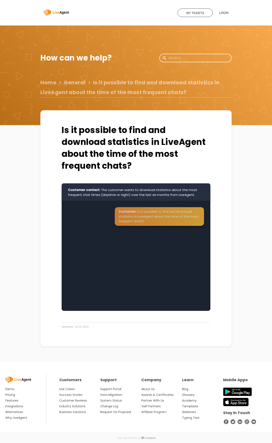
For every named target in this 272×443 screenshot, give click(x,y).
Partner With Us (152, 400)
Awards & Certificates (157, 395)
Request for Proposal (115, 412)
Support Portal (110, 389)
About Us (147, 389)
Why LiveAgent (16, 418)
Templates (190, 406)
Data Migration (111, 395)
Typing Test (191, 418)
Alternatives (14, 412)
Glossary (188, 395)
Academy (189, 400)
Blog (185, 389)
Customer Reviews (73, 400)
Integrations (14, 406)
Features (11, 400)
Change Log (109, 406)
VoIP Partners (151, 406)
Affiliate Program (153, 412)
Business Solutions (72, 412)
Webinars (189, 412)
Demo (9, 389)
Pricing (10, 395)
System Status (111, 400)
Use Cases (67, 389)
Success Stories (70, 395)
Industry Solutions (72, 406)
